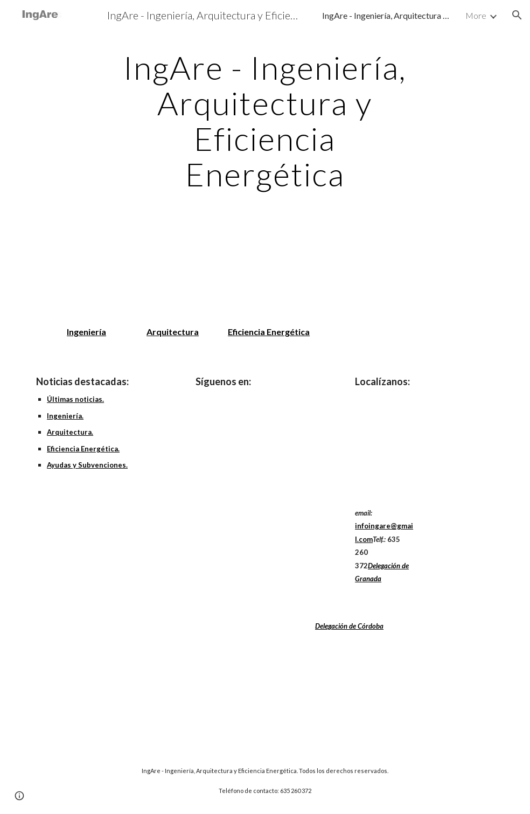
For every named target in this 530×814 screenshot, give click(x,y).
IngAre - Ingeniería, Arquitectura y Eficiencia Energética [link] (386, 15)
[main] (265, 120)
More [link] (475, 15)
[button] (517, 15)
